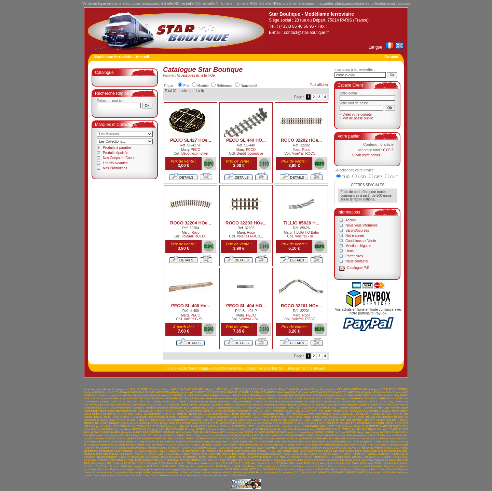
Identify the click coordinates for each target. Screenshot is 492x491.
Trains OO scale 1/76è (152, 463)
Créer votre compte (357, 114)
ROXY (176, 447)
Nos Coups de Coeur (119, 158)
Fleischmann (91, 410)
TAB (217, 453)
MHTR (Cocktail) (265, 429)
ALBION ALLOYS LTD (105, 392)
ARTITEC (341, 392)
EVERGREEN (224, 407)
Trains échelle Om (235, 466)
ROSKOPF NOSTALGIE (111, 447)
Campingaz (339, 398)
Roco (306, 150)
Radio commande (266, 472)
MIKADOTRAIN (366, 429)
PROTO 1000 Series (235, 441)
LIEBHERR (118, 426)
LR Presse (254, 426)
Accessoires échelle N (208, 463)
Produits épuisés (115, 153)
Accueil (350, 220)
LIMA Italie (183, 426)
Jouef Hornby (279, 420)
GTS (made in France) (183, 413)
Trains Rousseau (171, 456)
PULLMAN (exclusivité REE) (329, 441)
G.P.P (345, 410)
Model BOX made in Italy (227, 432)
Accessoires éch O (140, 466)
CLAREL (103, 401)
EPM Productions (120, 407)
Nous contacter (356, 261)
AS (363, 392)
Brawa (210, 398)
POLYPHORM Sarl (321, 438)
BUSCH (279, 398)
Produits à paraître (117, 148)
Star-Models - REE (263, 450)
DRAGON (204, 404)
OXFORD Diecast (116, 438)
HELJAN (365, 413)
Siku (344, 447)
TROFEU (306, 456)
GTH (165, 413)
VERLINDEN (400, 456)
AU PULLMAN (192, 395)
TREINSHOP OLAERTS (222, 456)
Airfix (367, 389)
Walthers (147, 460)
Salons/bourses (357, 230)
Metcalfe (213, 429)
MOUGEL (141, 435)
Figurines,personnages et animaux (202, 469)
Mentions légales (358, 246)
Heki (356, 413)
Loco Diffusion (223, 426)
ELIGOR (103, 407)
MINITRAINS (141, 432)
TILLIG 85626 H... (301, 222)
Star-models (242, 450)
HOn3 (242, 475)
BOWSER (157, 398)
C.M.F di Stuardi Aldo (307, 398)
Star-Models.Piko (113, 453)
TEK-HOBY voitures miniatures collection (257, 453)
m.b (302, 426)
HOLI (135, 416)
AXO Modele (268, 395)
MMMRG (205, 432)
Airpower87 (378, 389)
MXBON (236, 435)
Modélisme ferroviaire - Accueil (121, 57)
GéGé (87, 413)
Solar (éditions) (123, 450)
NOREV (299, 435)
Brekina (219, 398)
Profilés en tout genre (339, 469)
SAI (228, 447)
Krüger (164, 423)
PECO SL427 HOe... (190, 140)
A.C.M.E (186, 389)
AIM (345, 389)
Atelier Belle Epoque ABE (393, 392)
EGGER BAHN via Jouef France (388, 404)
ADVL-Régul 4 (261, 389)
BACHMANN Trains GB (303, 395)
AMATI (134, 392)
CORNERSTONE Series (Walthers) (209, 401)
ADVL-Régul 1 (207, 389)
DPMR (193, 404)
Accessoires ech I (131, 475)
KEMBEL (357, 420)
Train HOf (305, 472)
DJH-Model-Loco (142, 404)
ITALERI (144, 420)
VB (379, 456)
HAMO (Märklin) (241, 413)
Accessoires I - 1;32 (226, 475)
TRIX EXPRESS (289, 456)
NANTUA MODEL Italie (256, 435)
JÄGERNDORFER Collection (184, 420)
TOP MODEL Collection (375, 453)
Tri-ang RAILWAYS (250, 456)
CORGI (181, 401)
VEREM (386, 456)
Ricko (249, 444)
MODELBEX (387, 432)
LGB (387, 423)
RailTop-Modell (155, 444)
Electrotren (90, 407)
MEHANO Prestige (183, 429)
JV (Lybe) (305, 420)
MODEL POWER (254, 432)
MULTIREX (178, 435)
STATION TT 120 (152, 453)
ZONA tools (360, 460)
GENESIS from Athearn (393, 410)
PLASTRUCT (243, 438)
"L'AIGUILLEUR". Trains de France (149, 389)
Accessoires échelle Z (312, 466)
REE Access (213, 444)
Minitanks (126, 432)
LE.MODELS (287, 423)
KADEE (317, 420)
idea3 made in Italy (308, 416)
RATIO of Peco (174, 444)
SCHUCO (250, 447)
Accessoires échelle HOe (196, 75)
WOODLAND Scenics (300, 460)
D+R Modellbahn (242, 401)
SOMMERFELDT (156, 450)
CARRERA (90, 401)
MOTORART (126, 435)
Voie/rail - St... (194, 319)
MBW (109, 429)
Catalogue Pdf (358, 268)
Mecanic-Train (122, 429)
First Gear (383, 407)
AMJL (152, 392)
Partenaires (354, 256)
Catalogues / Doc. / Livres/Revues (375, 469)
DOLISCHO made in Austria (170, 404)
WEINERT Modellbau (166, 460)
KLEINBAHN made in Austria (120, 423)
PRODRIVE (152, 441)
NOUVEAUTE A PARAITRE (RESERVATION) (340, 472)
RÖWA (185, 447)
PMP (255, 438)
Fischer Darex (399, 407)
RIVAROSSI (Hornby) (282, 444)
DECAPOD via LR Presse (338, 401)
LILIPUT (153, 426)
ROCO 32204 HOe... (190, 222)
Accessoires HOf (203, 475)
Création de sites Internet (264, 368)
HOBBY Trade (102, 416)
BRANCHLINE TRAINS (179, 398)
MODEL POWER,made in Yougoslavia (289, 432)
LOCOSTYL (239, 426)
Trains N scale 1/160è (180, 463)
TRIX (275, 456)
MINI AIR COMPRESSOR (392, 429)
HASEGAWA (305, 413)
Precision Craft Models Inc (363, 438)
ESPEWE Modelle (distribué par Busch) (157, 407)
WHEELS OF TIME (214, 460)
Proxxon (292, 441)
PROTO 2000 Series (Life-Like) (267, 441)
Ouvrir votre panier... (367, 155)
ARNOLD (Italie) (300, 392)
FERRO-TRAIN (317, 407)
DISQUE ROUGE (397, 401)
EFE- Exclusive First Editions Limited (344, 404)
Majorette (359, 426)
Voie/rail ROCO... (305, 153)
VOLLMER (134, 460)
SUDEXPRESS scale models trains (185, 453)
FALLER (258, 407)
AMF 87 (143, 392)
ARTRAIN (354, 392)
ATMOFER (176, 395)
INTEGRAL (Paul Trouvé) (359, 416)
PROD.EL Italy (135, 441)
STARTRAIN (132, 453)
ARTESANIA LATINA (322, 392)
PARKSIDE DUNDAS (140, 438)
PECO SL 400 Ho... (190, 305)
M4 (307, 426)
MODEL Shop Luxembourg (362, 432)
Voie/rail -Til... (305, 236)
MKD (196, 432)
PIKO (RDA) (226, 438)
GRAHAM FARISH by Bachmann (141, 413)
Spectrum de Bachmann (183, 450)
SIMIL (389, 447)
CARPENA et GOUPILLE (392, 398)
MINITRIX (156, 432)
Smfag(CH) (106, 450)
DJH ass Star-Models (118, 404)
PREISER (96, 441)
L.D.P (214, 423)
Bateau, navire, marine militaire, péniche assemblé (224, 472)
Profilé (392, 472)
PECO (195, 150)
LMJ (210, 426)
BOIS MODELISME (138, 398)
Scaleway (317, 368)
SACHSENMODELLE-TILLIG (207, 447)
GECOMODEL (359, 410)
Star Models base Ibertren (217, 450)
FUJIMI (289, 410)
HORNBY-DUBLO (228, 416)
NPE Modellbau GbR (359, 435)
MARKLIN (386, 426)
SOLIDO (140, 450)
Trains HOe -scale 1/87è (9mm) (300, 463)
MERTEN (202, 429)
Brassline (199, 398)
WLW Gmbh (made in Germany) (266, 460)
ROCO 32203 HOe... (246, 222)
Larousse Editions (261, 423)
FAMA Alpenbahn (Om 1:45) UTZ (286, 407)
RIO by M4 (261, 444)
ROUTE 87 (164, 447)
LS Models (267, 426)
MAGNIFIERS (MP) (332, 426)
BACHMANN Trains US (333, 395)
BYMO (289, 398)
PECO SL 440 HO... (246, 140)
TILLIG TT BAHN (340, 453)
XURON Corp (322, 460)
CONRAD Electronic (163, 401)
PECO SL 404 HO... (246, 305)
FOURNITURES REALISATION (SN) (187, 410)
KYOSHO (185, 423)
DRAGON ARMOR (222, 404)
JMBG (242, 420)
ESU (204, 407)
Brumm (262, 398)
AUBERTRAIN (211, 395)
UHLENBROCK (341, 456)
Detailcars (362, 401)
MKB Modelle (184, 432)
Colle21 (114, 401)
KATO (326, 420)
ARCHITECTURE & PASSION (208, 392)
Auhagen (225, 395)
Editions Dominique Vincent (270, 404)
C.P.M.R (327, 398)
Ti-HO (303, 453)
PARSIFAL (160, 438)
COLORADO (128, 401)
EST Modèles (192, 407)
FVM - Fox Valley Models (325, 410)
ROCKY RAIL (365, 444)
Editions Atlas (243, 404)
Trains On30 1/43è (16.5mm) (171, 466)
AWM (235, 395)
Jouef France (261, 420)
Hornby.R (245, 416)
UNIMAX (357, 456)
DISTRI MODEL (93, 404)
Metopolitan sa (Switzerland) (237, 429)
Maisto (349, 426)
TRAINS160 (190, 456)
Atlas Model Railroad (156, 395)
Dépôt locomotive (194, 153)
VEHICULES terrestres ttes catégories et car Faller (293, 469)
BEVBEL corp (117, 398)
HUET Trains (260, 416)
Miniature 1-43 (378, 472)
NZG (376, 435)
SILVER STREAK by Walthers (366, 447)
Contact (391, 57)
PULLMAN (304, 441)
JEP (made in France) (223, 420)
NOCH (289, 435)
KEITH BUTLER (341, 420)
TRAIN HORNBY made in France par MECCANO (128, 456)
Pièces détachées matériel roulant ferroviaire (355, 466)
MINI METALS (92, 432)
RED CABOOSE (194, 444)
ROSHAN (89, 447)
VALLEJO (370, 456)
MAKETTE (372, 426)
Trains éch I (290, 466)
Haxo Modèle (322, 413)
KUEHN (174, 423)
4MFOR (175, 389)
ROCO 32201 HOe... (301, 305)
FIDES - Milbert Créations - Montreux (351, 407)
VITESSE (104, 460)
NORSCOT (311, 435)
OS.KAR (99, 438)
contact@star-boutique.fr (306, 32)
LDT (275, 423)
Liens (349, 251)
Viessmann (90, 460)
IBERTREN (288, 416)
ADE (194, 389)
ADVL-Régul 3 (243, 389)
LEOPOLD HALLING (337, 423)
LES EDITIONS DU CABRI (367, 423)
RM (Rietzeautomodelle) (333, 444)
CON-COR (143, 401)
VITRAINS (116, 460)
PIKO (214, 438)
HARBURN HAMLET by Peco (278, 413)
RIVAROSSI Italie (307, 444)
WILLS (242, 460)
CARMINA (370, 398)
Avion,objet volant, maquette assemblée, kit (155, 472)
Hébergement (297, 368)
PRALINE (340, 438)
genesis (374, 410)
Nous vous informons (361, 225)
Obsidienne (387, 435)
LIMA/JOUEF (199, 426)
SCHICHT (237, 447)
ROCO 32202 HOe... (301, 140)
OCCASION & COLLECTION (242, 469)
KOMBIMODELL (149, 423)
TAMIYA (226, 453)
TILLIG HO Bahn (306, 232)
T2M (211, 453)
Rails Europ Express (132, 444)
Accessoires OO (288, 472)
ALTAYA (124, 392)
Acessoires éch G (271, 466)
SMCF (397, 447)
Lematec (311, 423)
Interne (187, 472)
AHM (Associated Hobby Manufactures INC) (316, 389)
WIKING (232, 460)
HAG (227, 413)
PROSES (215, 441)
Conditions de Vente (360, 241)
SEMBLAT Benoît (276, 447)
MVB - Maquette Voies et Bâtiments (208, 435)
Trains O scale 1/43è (114, 466)
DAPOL (258, 401)
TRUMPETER (321, 456)
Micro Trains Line (304, 429)
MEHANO (165, 429)
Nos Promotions (115, 168)
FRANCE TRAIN (261, 410)
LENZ (320, 423)
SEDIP (261, 447)
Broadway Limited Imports (241, 398)
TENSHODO (291, 453)
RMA (353, 444)
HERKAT (386, 413)
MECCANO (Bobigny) (145, 429)
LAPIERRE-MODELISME (234, 423)
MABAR (314, 426)
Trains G (253, 466)
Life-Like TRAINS (136, 426)
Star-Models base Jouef (291, 450)
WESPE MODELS (191, 460)
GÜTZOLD (204, 413)
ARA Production (180, 392)
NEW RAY (277, 435)
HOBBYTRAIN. (121, 416)
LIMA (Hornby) (168, 426)
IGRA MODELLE (331, 416)
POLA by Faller (299, 438)
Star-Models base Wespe (355, 450)
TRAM (202, 456)
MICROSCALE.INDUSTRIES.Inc (336, 429)
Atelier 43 (371, 392)
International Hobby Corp (99, 420)
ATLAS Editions (132, 395)
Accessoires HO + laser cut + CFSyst (114, 463)
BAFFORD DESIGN (361, 395)
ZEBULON (337, 460)
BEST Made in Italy (96, 398)
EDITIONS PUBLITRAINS (304, 404)
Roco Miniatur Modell (395, 444)
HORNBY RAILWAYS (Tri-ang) (197, 416)
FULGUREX (302, 410)
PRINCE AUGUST (114, 441)
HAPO (256, 413)
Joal (249, 420)
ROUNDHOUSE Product (142, 447)
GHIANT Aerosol (102, 413)
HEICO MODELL (342, 413)
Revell (241, 444)
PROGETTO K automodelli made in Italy (184, 441)
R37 (350, 441)
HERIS (375, 413)
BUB (271, 398)
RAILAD (113, 444)
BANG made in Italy (386, 395)
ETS (212, 407)
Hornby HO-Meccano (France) (158, 416)
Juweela (293, 420)
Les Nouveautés (115, 163)
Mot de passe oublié (357, 118)
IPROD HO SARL (127, 420)
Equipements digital (122, 469)
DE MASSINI (272, 401)
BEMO (404, 395)
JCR (205, 420)
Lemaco (300, 423)
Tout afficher (319, 85)
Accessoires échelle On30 (206, 466)
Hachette (217, 413)
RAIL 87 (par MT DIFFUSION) (371, 441)
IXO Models (157, 420)
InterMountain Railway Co (392, 416)
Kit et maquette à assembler (110, 472)
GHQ (116, 413)
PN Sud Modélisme (278, 438)
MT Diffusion (155, 435)
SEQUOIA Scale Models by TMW (308, 447)
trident (267, 456)
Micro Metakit (285, 429)
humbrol (275, 416)
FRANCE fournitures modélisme (230, 410)
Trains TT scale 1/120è (236, 463)
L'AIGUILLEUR (201, 423)
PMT (262, 438)
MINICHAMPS (111, 432)
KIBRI (395, 420)
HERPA (397, 413)
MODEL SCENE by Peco (329, 432)
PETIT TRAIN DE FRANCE (194, 438)
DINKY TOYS (377, 401)
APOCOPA (162, 392)
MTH (167, 435)
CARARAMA (355, 398)
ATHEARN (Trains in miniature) (103, 395)
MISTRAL (169, 432)
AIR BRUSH (356, 389)
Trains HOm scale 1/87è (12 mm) (372, 463)
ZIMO (348, 460)
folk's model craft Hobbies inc (118, 410)
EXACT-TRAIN (243, 407)
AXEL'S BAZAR (249, 395)
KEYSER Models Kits (377, 420)
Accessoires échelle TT (265, 463)
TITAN (356, 453)
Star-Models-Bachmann (386, 450)
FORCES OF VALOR (150, 410)
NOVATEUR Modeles (332, 435)
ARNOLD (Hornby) (277, 392)
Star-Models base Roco (323, 450)
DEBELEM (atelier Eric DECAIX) (301, 401)
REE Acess (229, 444)
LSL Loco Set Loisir (287, 426)
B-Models (282, 395)
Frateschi (278, 410)
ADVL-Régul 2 (225, 389)
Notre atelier (354, 235)
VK (125, 460)
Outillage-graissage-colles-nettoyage (157, 469)
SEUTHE (335, 447)
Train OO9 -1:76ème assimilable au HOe (168, 475)
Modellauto (111, 435)
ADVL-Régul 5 (279, 389)
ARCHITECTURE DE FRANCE (246, 392)
